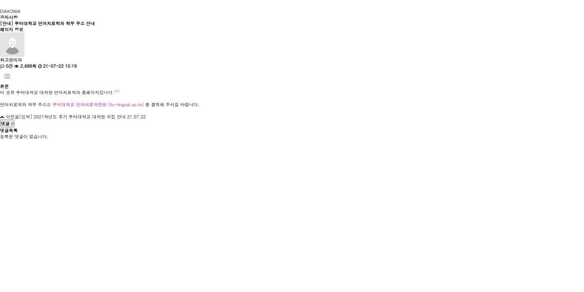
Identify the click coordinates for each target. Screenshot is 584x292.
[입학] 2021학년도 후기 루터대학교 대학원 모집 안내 (72, 117)
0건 (6, 66)
